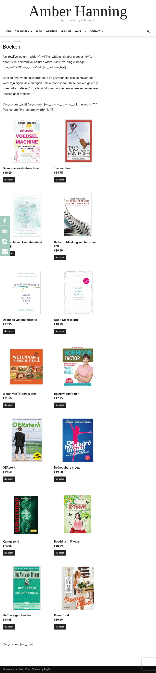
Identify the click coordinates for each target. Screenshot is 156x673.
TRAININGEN (22, 31)
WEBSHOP (51, 31)
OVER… (79, 31)
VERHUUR (66, 31)
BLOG (39, 31)
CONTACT (95, 31)
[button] (148, 31)
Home (6, 41)
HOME (8, 31)
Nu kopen (8, 180)
